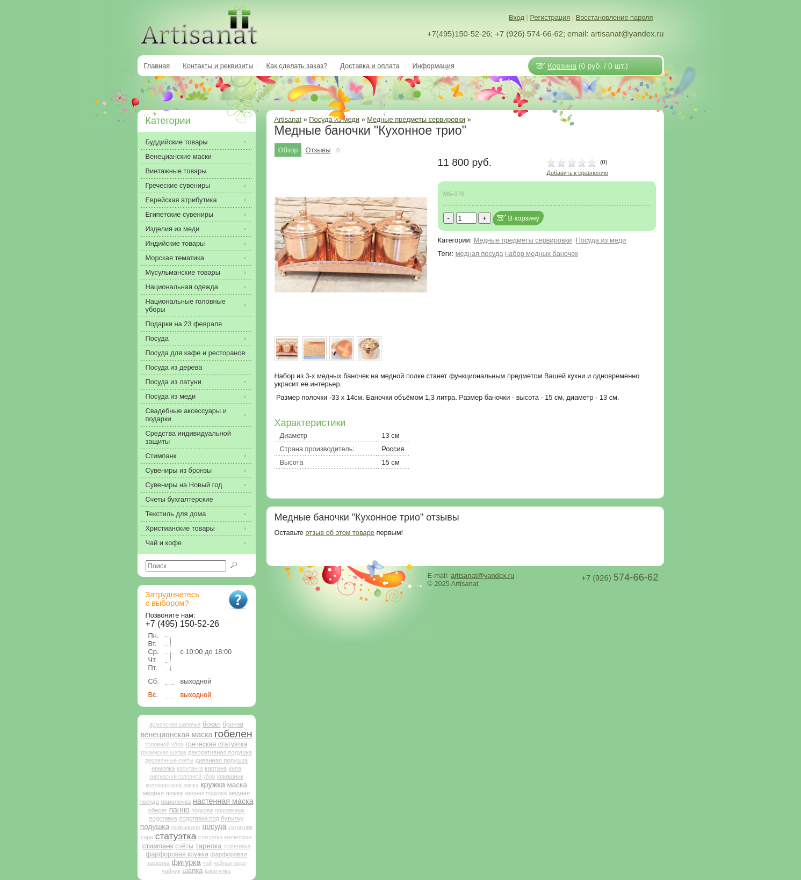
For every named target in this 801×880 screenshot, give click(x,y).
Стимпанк (161, 456)
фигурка (186, 862)
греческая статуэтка (216, 744)
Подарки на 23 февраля (184, 324)
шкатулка (217, 871)
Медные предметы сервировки (416, 119)
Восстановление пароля (614, 17)
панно (179, 809)
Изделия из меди (173, 229)
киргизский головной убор (182, 777)
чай (207, 863)
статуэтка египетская (225, 837)
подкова (202, 810)
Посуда (157, 338)
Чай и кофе (164, 543)
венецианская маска (176, 734)
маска (237, 785)
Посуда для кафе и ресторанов (196, 353)
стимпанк (158, 846)
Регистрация (550, 17)
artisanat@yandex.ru (482, 575)
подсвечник (229, 810)
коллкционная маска (172, 785)
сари (147, 837)
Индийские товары (175, 243)
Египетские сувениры (180, 214)
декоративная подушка (220, 752)
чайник (171, 871)
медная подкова (206, 793)
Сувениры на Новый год (184, 485)
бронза (232, 724)
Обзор (288, 150)
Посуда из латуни (173, 382)
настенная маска (223, 801)
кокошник (230, 776)
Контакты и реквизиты (218, 66)
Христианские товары (180, 528)
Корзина (562, 66)
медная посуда (479, 254)
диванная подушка (221, 760)
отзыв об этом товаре (340, 533)
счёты (184, 846)
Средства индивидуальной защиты (188, 437)
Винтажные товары (176, 171)
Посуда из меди (601, 240)
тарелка (209, 846)
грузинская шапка (163, 753)
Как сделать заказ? (297, 66)
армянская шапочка (174, 725)
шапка (192, 871)
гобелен (233, 733)
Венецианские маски (179, 156)
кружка (212, 784)
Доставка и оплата (369, 66)
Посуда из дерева (174, 367)
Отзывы (317, 150)
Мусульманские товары (183, 272)
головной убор (165, 744)
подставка (163, 818)
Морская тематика (175, 258)
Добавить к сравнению (577, 173)
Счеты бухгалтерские (179, 499)
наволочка (176, 801)
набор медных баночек (541, 254)
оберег (157, 810)
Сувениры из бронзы (179, 470)
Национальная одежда (182, 287)
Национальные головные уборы (186, 305)
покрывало (185, 827)
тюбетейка (237, 846)
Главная (157, 66)
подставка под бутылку (211, 818)
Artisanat (288, 119)
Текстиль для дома (176, 514)
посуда (215, 826)
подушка (154, 827)
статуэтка (176, 836)
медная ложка (163, 793)
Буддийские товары (177, 142)
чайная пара (230, 863)
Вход (516, 17)
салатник (240, 827)
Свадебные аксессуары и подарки (186, 415)
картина (216, 768)
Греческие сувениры (178, 185)
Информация (433, 66)
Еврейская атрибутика (181, 200)
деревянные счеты (169, 761)
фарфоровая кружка (177, 854)
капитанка (190, 769)
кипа (235, 768)
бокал (212, 724)
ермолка (163, 768)
